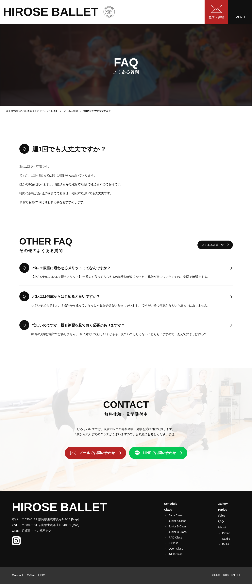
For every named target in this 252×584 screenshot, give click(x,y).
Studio (226, 538)
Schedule (170, 503)
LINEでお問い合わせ (159, 453)
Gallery (223, 503)
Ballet (225, 544)
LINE (41, 575)
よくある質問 (71, 111)
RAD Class (175, 537)
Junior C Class (178, 532)
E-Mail (31, 575)
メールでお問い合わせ (97, 453)
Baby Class (176, 515)
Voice (221, 515)
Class (168, 509)
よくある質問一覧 (213, 244)
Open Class (176, 548)
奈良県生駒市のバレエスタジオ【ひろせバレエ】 (32, 111)
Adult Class (175, 554)
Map (75, 519)
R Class (173, 543)
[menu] (240, 12)
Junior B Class (177, 526)
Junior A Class (177, 520)
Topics (222, 509)
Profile (226, 533)
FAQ (221, 521)
